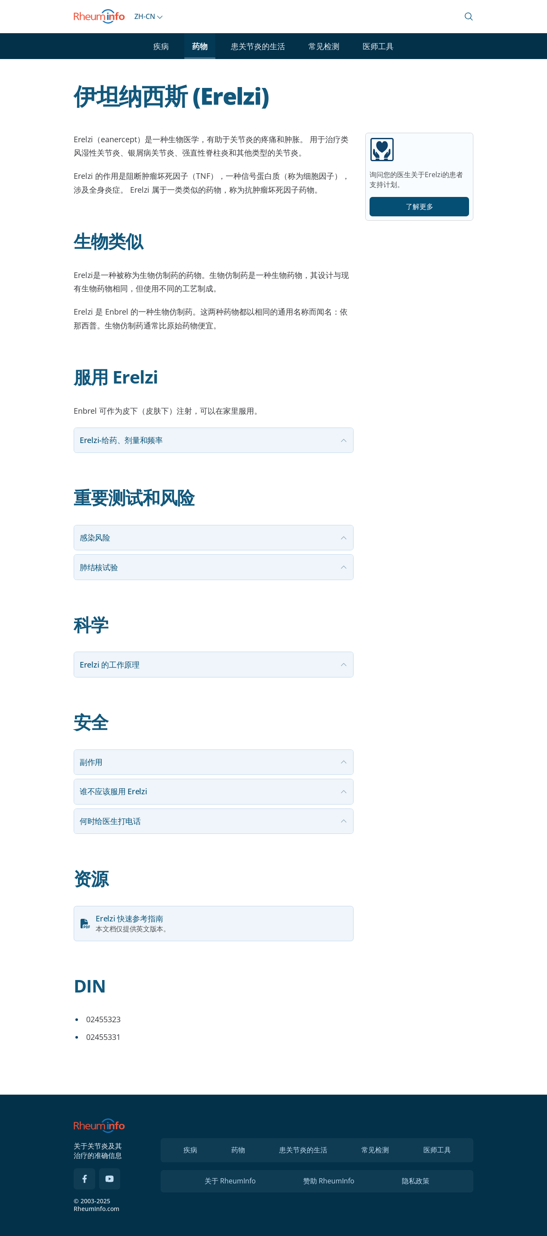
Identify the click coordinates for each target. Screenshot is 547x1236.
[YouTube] (110, 1179)
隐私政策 (415, 1181)
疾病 (161, 46)
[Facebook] (84, 1179)
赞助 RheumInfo (328, 1181)
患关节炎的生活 (258, 46)
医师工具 (378, 46)
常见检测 (323, 46)
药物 (200, 46)
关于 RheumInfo (230, 1181)
